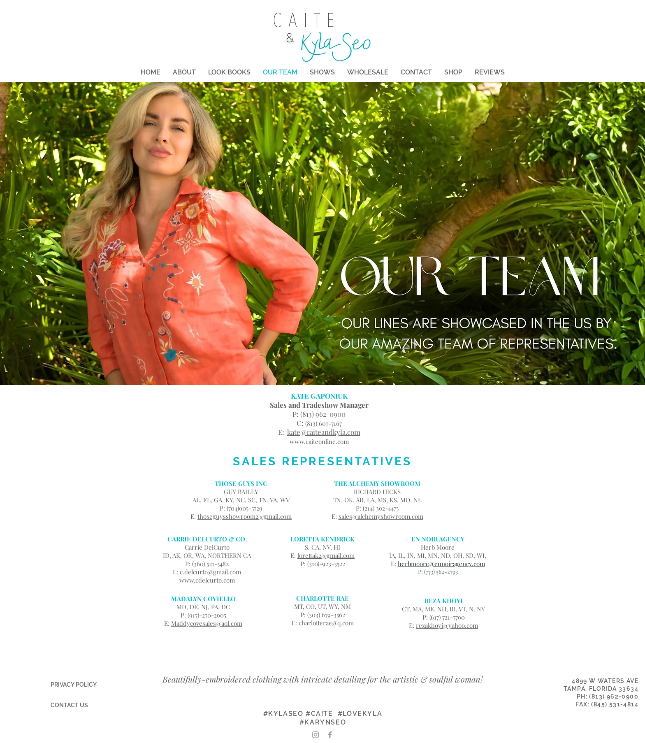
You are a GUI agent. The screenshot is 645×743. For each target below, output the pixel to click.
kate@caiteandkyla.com (323, 432)
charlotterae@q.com (326, 623)
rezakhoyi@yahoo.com (447, 625)
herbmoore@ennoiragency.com (441, 564)
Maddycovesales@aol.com (206, 623)
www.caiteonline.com (319, 441)
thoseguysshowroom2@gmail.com (244, 516)
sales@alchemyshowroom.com (381, 516)
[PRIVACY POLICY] (73, 685)
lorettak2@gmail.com (326, 555)
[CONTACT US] (69, 705)
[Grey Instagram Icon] (315, 734)
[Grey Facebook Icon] (329, 734)
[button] (229, 72)
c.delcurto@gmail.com (210, 572)
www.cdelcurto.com (207, 580)
